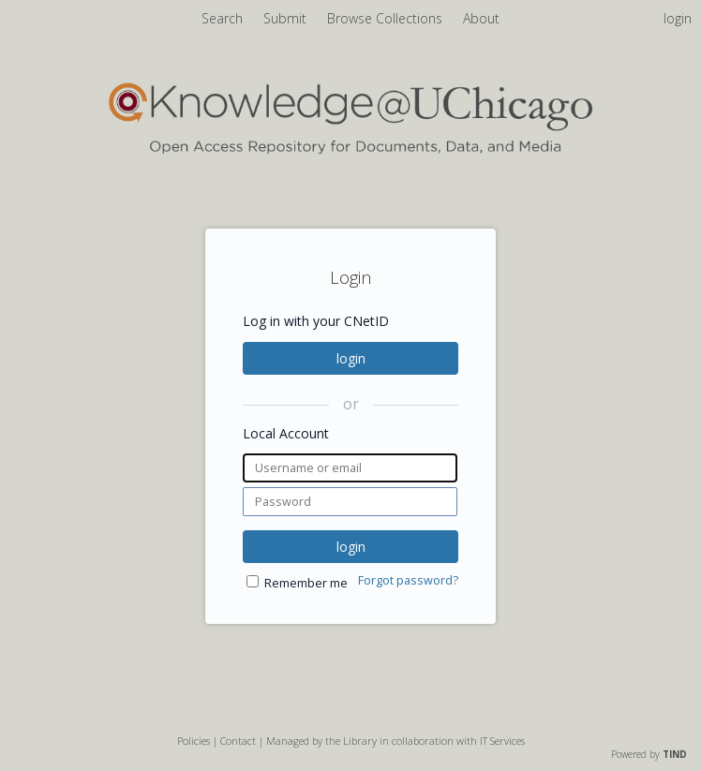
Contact (238, 741)
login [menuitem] (678, 18)
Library (360, 741)
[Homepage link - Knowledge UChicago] (350, 149)
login (350, 358)
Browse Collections (386, 18)
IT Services (502, 741)
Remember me (306, 583)
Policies (193, 741)
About (481, 18)
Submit (286, 18)
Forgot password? (408, 580)
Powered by (649, 754)
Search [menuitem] (222, 18)
